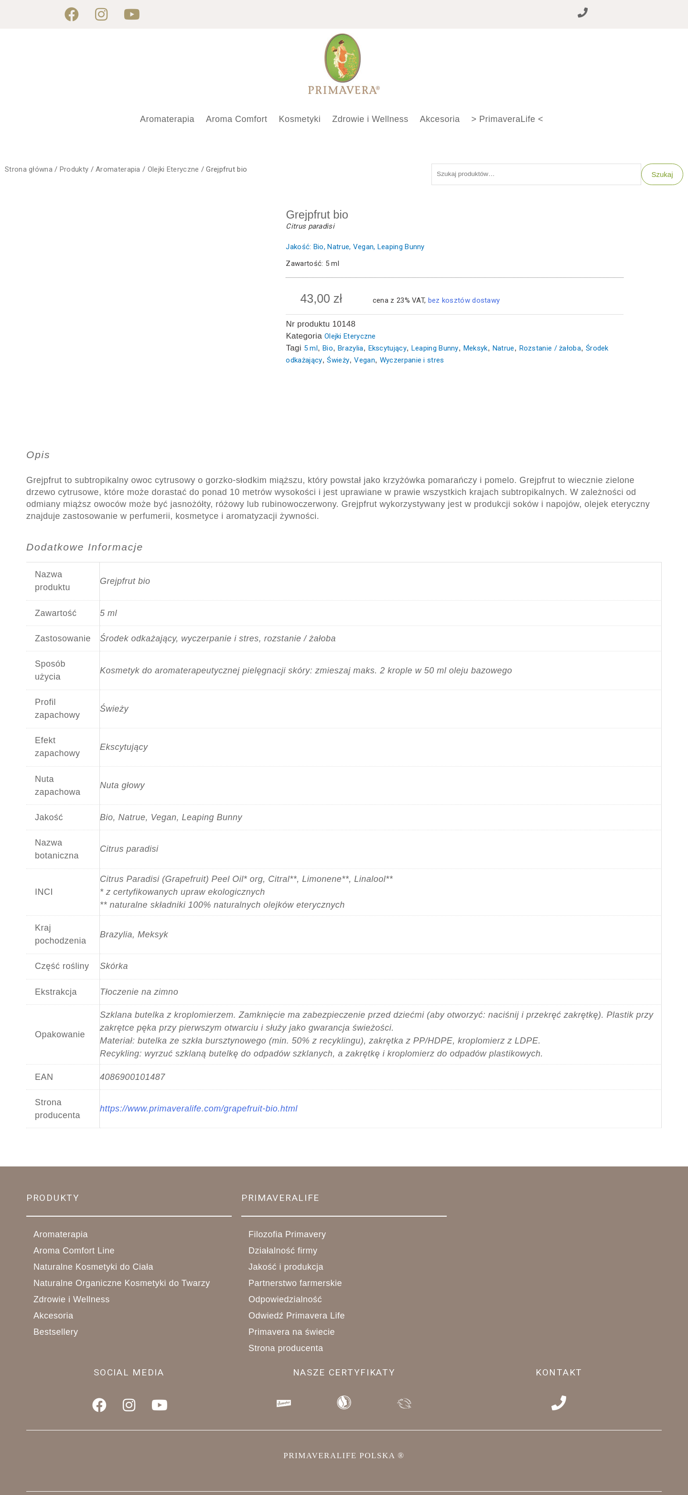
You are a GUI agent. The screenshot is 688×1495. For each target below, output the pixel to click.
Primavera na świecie (291, 1334)
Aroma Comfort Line (79, 1253)
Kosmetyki (300, 119)
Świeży (338, 362)
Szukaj (662, 175)
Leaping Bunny (435, 350)
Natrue (504, 350)
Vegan (364, 362)
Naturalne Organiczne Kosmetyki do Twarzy (127, 1285)
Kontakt (559, 1374)
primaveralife (280, 1199)
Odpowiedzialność (285, 1302)
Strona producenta (285, 1350)
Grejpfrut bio (320, 216)
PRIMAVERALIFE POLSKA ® (344, 1453)
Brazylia (350, 350)
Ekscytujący (387, 350)
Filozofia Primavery (287, 1237)
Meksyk (475, 350)
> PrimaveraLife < (507, 119)
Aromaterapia (167, 119)
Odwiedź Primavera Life (296, 1318)
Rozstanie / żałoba (550, 350)
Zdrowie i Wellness (370, 119)
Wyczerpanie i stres (412, 362)
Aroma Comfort (237, 119)
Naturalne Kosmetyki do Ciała (98, 1269)
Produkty (74, 169)
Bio (327, 350)
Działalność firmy (288, 1253)
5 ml (311, 350)
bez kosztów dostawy (464, 302)
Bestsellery (55, 1334)
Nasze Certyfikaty (344, 1374)
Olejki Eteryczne (173, 169)
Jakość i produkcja (291, 1269)
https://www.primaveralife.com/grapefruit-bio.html (199, 1111)
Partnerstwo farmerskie (300, 1285)
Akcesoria (440, 119)
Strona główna (29, 169)
